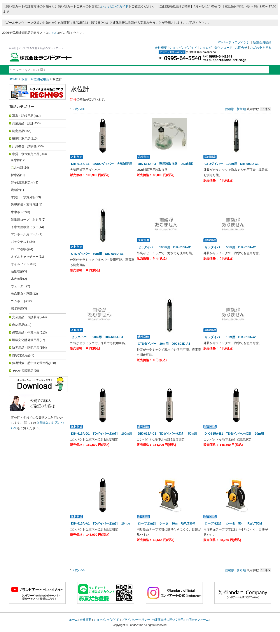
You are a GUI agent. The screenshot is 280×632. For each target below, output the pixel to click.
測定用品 (18, 131)
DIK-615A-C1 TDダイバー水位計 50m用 (167, 433)
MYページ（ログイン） (234, 42)
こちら (53, 32)
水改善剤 (17, 278)
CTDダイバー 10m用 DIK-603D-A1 (164, 343)
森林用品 (18, 325)
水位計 (18, 167)
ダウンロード (223, 47)
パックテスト (20, 241)
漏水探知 (17, 308)
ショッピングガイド (114, 6)
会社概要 (161, 47)
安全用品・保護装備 (26, 317)
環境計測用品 (21, 138)
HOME (13, 79)
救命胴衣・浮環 (21, 293)
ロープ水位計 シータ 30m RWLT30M (166, 523)
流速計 (15, 190)
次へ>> (80, 109)
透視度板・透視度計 (24, 204)
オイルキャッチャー (24, 256)
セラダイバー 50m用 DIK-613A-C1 (231, 247)
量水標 (15, 160)
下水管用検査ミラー (24, 227)
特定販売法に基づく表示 (168, 619)
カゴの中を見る (260, 47)
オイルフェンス (21, 264)
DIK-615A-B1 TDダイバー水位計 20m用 (234, 433)
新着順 (241, 109)
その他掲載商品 (22, 370)
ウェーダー (18, 286)
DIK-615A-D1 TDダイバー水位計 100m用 (101, 433)
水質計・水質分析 (23, 197)
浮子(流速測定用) (22, 182)
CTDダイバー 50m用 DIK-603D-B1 (97, 253)
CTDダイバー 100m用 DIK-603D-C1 (232, 164)
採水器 (15, 175)
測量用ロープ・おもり (26, 219)
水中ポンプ (18, 212)
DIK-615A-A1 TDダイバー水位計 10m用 (100, 523)
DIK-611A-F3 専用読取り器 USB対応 (165, 164)
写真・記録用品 (22, 116)
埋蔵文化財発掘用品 (26, 340)
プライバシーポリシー (136, 619)
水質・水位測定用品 (35, 79)
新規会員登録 (262, 42)
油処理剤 (17, 271)
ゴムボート (18, 301)
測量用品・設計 (22, 123)
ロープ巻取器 (20, 249)
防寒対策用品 (21, 355)
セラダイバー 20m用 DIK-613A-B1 (97, 337)
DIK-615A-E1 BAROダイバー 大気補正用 (101, 164)
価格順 (229, 109)
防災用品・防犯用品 (26, 347)
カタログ (206, 47)
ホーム (73, 619)
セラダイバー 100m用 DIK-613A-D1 (165, 247)
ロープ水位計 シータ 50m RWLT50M (233, 523)
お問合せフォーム (197, 619)
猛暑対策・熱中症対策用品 (30, 363)
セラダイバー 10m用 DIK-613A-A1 (231, 337)
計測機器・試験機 (24, 146)
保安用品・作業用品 (26, 332)
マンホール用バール (24, 234)
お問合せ (241, 47)
